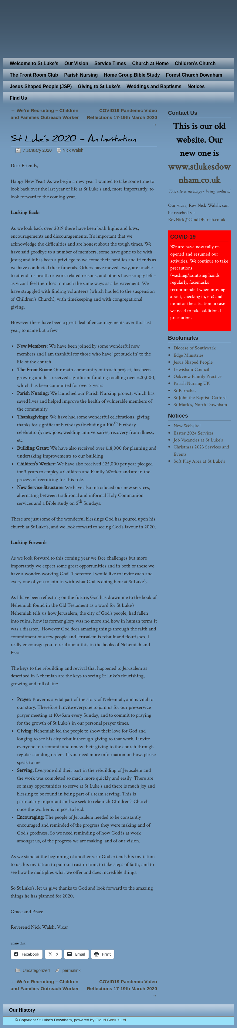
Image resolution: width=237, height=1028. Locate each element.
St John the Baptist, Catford (200, 398)
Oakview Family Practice (198, 376)
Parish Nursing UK (192, 383)
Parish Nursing (81, 75)
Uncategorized (36, 970)
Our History (22, 1010)
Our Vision (76, 63)
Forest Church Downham (194, 75)
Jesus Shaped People (193, 362)
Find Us (18, 98)
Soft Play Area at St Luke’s (199, 461)
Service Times (110, 63)
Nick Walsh (73, 150)
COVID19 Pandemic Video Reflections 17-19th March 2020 (122, 117)
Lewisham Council (191, 369)
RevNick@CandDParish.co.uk (196, 220)
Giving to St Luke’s (99, 86)
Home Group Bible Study (132, 75)
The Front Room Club (34, 75)
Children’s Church (195, 63)
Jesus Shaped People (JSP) (41, 86)
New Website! (187, 426)
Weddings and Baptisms (154, 86)
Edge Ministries (189, 355)
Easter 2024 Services (194, 433)
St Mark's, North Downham (200, 405)
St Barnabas (185, 391)
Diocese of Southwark (195, 348)
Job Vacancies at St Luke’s (198, 440)
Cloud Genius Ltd (111, 1020)
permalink (72, 970)
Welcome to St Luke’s (34, 63)
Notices (196, 86)
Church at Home (150, 63)
